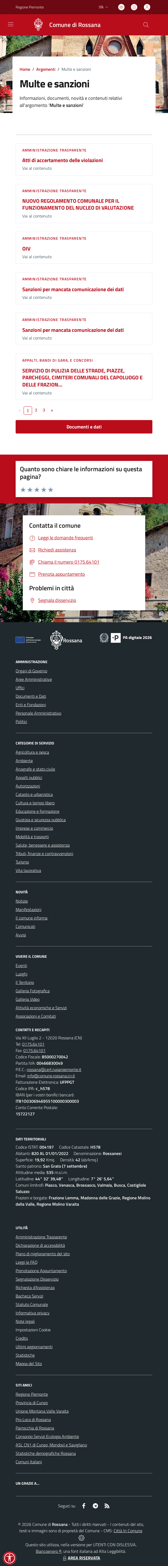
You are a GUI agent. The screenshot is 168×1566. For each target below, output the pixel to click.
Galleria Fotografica (33, 991)
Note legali (25, 1321)
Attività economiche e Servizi (41, 1007)
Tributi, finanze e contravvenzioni (44, 853)
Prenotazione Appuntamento (41, 1270)
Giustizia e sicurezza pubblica (41, 820)
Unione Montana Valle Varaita (42, 1411)
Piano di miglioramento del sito (43, 1254)
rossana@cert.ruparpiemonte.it (54, 1069)
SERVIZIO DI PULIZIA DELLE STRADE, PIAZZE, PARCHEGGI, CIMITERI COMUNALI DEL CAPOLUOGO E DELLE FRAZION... (82, 377)
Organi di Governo (31, 671)
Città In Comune (128, 1530)
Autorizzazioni (28, 786)
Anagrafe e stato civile (35, 769)
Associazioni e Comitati (36, 1016)
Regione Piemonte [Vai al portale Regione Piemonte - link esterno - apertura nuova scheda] (30, 7)
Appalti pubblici (29, 777)
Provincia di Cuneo (32, 1402)
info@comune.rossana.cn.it (51, 1076)
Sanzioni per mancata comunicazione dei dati (73, 289)
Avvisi (21, 935)
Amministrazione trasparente (54, 150)
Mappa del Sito (29, 1363)
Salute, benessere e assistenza (43, 845)
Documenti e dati (84, 426)
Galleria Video (27, 999)
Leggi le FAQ (27, 1262)
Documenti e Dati (31, 696)
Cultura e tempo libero (35, 803)
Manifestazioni (28, 909)
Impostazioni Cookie (33, 1330)
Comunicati (25, 926)
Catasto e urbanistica (34, 794)
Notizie (22, 901)
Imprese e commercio (34, 828)
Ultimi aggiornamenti (34, 1346)
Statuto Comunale (32, 1304)
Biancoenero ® (48, 1551)
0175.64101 (33, 1044)
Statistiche (25, 1355)
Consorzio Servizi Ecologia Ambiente (47, 1436)
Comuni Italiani (29, 1462)
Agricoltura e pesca (32, 752)
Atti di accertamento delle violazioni (62, 160)
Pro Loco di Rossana (33, 1419)
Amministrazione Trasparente (41, 1237)
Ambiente (24, 760)
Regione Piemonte (32, 1394)
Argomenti (45, 69)
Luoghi (21, 974)
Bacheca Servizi (29, 1296)
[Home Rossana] (64, 24)
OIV (26, 248)
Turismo (22, 862)
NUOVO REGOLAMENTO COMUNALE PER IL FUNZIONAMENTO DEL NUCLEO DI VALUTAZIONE (78, 204)
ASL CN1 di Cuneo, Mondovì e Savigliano (51, 1445)
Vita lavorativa (28, 870)
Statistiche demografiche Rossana (46, 1453)
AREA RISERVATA (80, 1558)
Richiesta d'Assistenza (35, 1287)
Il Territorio (25, 982)
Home (25, 69)
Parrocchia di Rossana (35, 1428)
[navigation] (10, 24)
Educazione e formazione (37, 811)
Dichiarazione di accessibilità (40, 1245)
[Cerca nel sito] (146, 24)
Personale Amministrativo (38, 713)
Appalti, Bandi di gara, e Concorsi (57, 360)
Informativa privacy (33, 1313)
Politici (21, 721)
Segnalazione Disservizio (37, 1279)
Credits (22, 1338)
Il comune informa (31, 918)
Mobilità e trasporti (32, 836)
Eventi (21, 965)
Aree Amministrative (34, 679)
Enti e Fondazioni (31, 704)
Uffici (20, 688)
